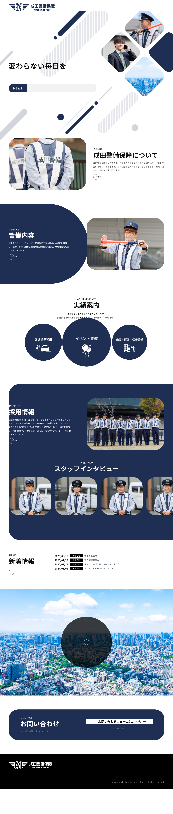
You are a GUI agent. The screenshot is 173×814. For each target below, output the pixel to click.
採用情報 (106, 7)
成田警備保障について (77, 7)
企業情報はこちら (86, 680)
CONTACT (156, 7)
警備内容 (94, 7)
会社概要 (141, 7)
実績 (116, 7)
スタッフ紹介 (127, 7)
